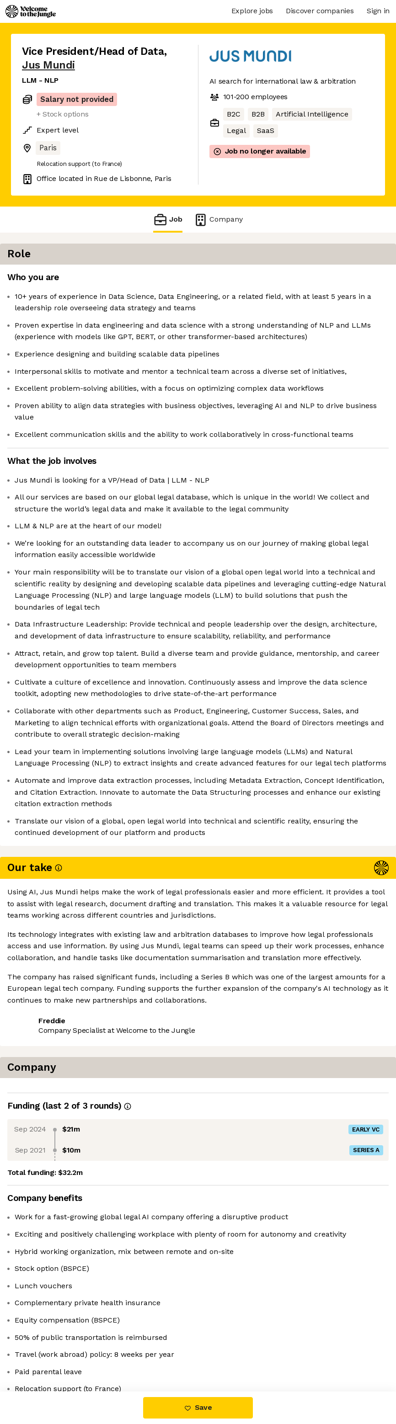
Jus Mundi (48, 65)
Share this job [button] (47, 1336)
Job (167, 219)
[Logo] (30, 11)
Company (218, 219)
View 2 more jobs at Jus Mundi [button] (76, 1353)
